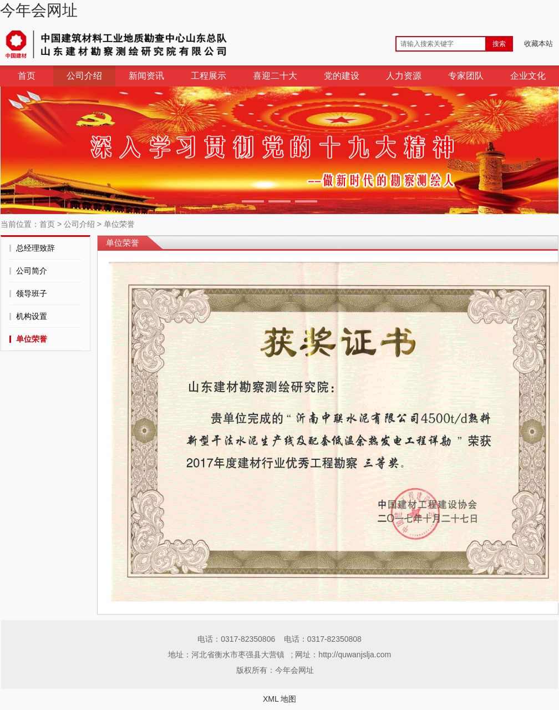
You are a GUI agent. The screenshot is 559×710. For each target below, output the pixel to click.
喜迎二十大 (275, 75)
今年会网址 (39, 10)
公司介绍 (84, 75)
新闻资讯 (146, 75)
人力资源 (403, 75)
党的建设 (341, 75)
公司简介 (31, 270)
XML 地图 (279, 698)
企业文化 (528, 75)
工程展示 (208, 75)
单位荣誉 (119, 224)
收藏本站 (538, 43)
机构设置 (31, 316)
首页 (26, 75)
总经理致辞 (35, 248)
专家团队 (466, 75)
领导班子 (31, 293)
